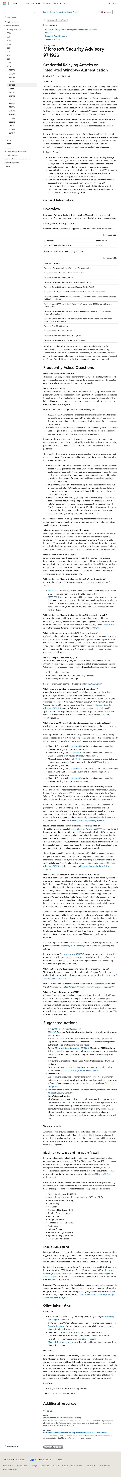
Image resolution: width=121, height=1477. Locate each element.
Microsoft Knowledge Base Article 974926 (79, 1070)
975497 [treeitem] (12, 77)
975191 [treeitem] (11, 81)
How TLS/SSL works (92, 683)
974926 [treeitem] (12, 85)
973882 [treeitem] (12, 88)
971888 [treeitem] (12, 103)
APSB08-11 (108, 624)
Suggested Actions (52, 39)
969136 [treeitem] (12, 118)
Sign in (115, 3)
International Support (86, 1338)
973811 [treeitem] (11, 92)
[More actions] (116, 12)
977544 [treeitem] (12, 74)
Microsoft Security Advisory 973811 (87, 820)
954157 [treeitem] (12, 133)
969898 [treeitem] (12, 114)
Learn (45, 12)
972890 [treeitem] (12, 99)
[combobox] (20, 17)
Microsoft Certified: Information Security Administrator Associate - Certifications (75, 1432)
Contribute (45, 1466)
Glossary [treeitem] (8, 166)
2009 (77, 12)
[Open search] (109, 3)
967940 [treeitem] (12, 125)
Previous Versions (22, 1466)
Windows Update (91, 1105)
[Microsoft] (4, 3)
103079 (94, 627)
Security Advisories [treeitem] (14, 29)
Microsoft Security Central (59, 1092)
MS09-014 (76, 768)
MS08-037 (52, 590)
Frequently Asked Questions (56, 36)
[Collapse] (34, 12)
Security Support (55, 1326)
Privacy (54, 1466)
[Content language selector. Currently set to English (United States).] (14, 1460)
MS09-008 (52, 597)
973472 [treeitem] (12, 96)
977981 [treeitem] (12, 70)
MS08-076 (76, 752)
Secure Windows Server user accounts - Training (62, 1417)
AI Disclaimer (8, 1466)
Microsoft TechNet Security (60, 1342)
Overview (48, 32)
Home (52, 12)
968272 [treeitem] (12, 122)
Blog (34, 1466)
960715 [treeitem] (12, 129)
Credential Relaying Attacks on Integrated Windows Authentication (71, 29)
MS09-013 (76, 758)
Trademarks (103, 1466)
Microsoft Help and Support (60, 1329)
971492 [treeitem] (12, 111)
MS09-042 (76, 778)
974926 (99, 245)
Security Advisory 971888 (71, 954)
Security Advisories (64, 12)
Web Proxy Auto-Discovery (72, 945)
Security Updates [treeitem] (11, 22)
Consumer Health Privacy (72, 1466)
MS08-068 (76, 746)
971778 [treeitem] (12, 107)
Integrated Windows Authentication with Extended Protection (85, 986)
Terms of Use (91, 1466)
